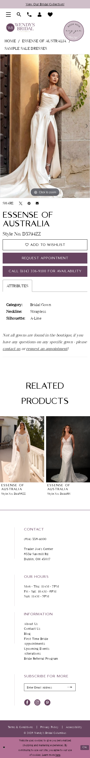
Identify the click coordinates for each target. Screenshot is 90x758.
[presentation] (22, 449)
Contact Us (32, 628)
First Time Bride (36, 638)
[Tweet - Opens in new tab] (21, 203)
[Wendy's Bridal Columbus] (20, 27)
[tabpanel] (45, 126)
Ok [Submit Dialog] (84, 747)
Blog (27, 633)
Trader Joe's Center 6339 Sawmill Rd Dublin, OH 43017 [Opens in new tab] (38, 554)
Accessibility (74, 727)
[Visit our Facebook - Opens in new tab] (27, 702)
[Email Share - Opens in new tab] (37, 203)
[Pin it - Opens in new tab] (29, 203)
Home (10, 40)
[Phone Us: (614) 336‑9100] (29, 14)
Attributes (17, 285)
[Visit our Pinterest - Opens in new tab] (47, 702)
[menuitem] (8, 14)
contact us (11, 348)
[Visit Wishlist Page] (50, 14)
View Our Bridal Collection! (45, 4)
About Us (31, 624)
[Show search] (19, 14)
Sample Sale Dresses (26, 48)
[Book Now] (74, 31)
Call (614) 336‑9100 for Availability (45, 271)
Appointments (34, 643)
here (57, 755)
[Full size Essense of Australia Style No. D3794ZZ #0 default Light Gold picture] (45, 126)
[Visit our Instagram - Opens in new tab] (37, 702)
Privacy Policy (49, 727)
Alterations (32, 653)
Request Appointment (45, 258)
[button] (8, 14)
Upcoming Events (37, 648)
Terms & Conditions (20, 727)
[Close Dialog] (4, 747)
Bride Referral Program (41, 658)
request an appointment (46, 348)
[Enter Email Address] (50, 687)
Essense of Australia (44, 40)
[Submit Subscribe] (70, 687)
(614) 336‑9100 (35, 539)
